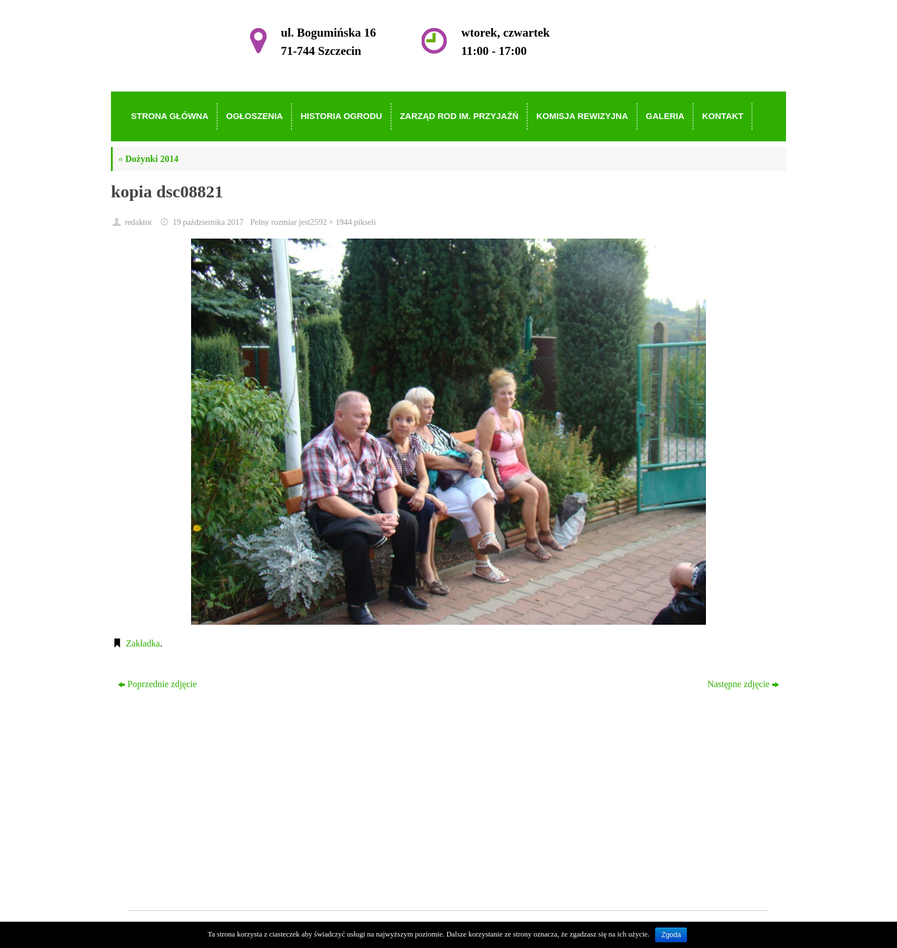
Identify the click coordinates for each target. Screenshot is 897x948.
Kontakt (389, 865)
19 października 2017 (208, 222)
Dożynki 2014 (148, 159)
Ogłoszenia (394, 782)
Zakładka (143, 643)
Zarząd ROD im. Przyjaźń (422, 815)
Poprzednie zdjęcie (157, 684)
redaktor (138, 222)
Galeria (387, 848)
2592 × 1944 (331, 222)
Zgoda (671, 935)
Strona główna (400, 766)
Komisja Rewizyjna (410, 832)
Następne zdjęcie (743, 684)
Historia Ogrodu (404, 799)
